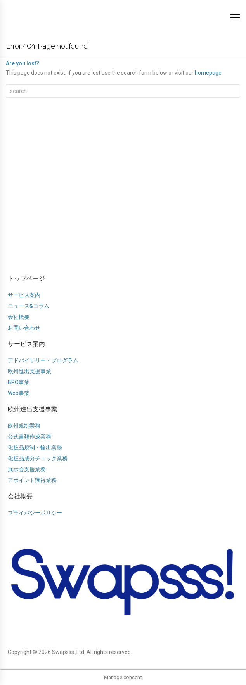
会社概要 (20, 496)
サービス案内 (26, 344)
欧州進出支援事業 (32, 409)
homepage (208, 73)
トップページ (26, 278)
